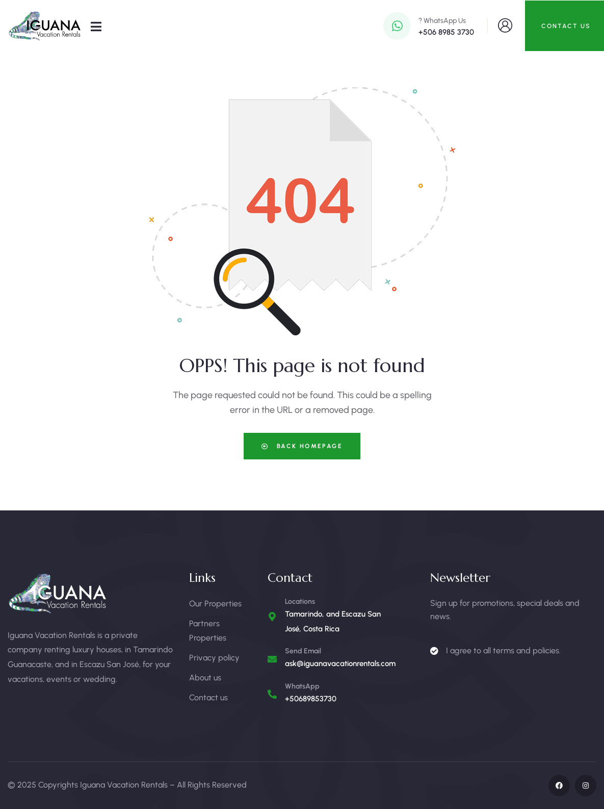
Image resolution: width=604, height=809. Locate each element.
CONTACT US (565, 26)
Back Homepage (302, 446)
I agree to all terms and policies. (503, 650)
